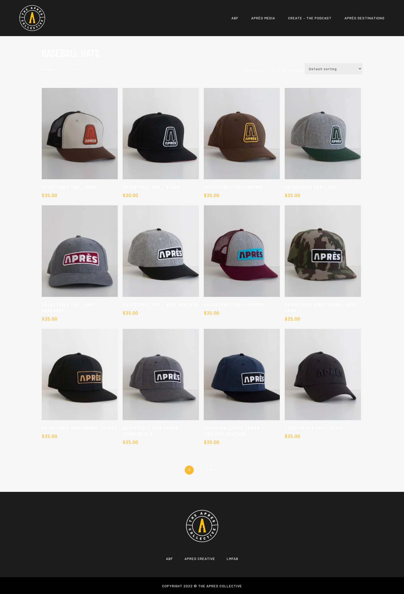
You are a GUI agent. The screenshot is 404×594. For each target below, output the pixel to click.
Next (213, 470)
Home (48, 69)
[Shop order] (334, 68)
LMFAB (232, 558)
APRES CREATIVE (199, 558)
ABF (169, 558)
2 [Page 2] (201, 470)
